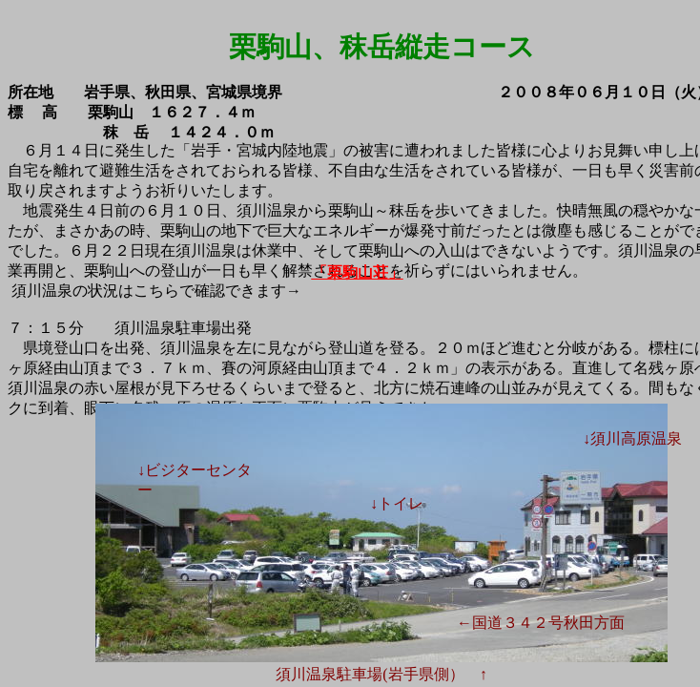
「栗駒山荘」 (357, 272)
